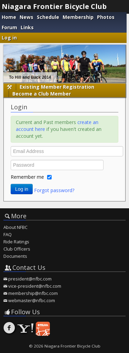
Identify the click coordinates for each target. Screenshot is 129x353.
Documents (15, 256)
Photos (106, 17)
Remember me (27, 177)
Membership (78, 17)
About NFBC (15, 227)
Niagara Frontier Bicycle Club (54, 6)
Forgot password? (54, 190)
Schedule (48, 17)
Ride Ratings (16, 242)
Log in (9, 37)
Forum (9, 27)
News (26, 17)
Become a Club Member (41, 93)
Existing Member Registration (57, 87)
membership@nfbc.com (33, 293)
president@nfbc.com (30, 279)
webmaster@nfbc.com (31, 300)
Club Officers (16, 249)
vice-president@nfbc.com (34, 286)
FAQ (7, 234)
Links (27, 27)
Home (9, 17)
